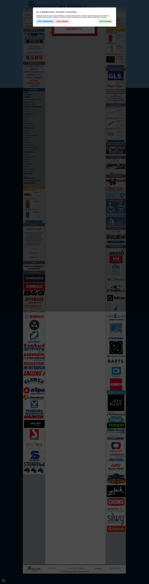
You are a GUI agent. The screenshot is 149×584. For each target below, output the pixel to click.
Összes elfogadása (105, 21)
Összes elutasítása (62, 21)
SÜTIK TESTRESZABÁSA (45, 21)
